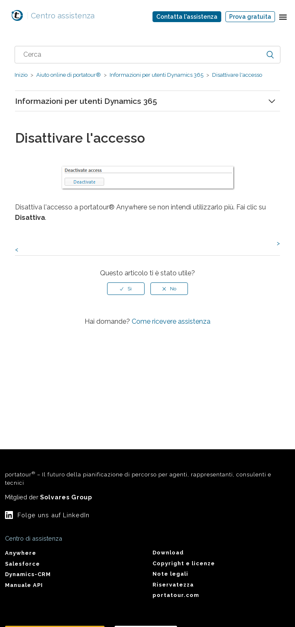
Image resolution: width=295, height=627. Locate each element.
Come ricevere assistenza (171, 321)
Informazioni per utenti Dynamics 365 (156, 75)
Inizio (21, 75)
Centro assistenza (61, 15)
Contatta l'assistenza (187, 16)
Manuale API (24, 585)
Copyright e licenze (183, 563)
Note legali (170, 574)
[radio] (126, 288)
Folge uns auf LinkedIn (54, 515)
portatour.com (175, 595)
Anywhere (20, 553)
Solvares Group (66, 497)
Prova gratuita (250, 16)
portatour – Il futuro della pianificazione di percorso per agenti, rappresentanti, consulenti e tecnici (138, 478)
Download (168, 552)
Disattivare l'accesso (236, 75)
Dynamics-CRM (28, 574)
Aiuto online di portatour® (68, 75)
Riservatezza (173, 585)
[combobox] (147, 54)
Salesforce (22, 564)
